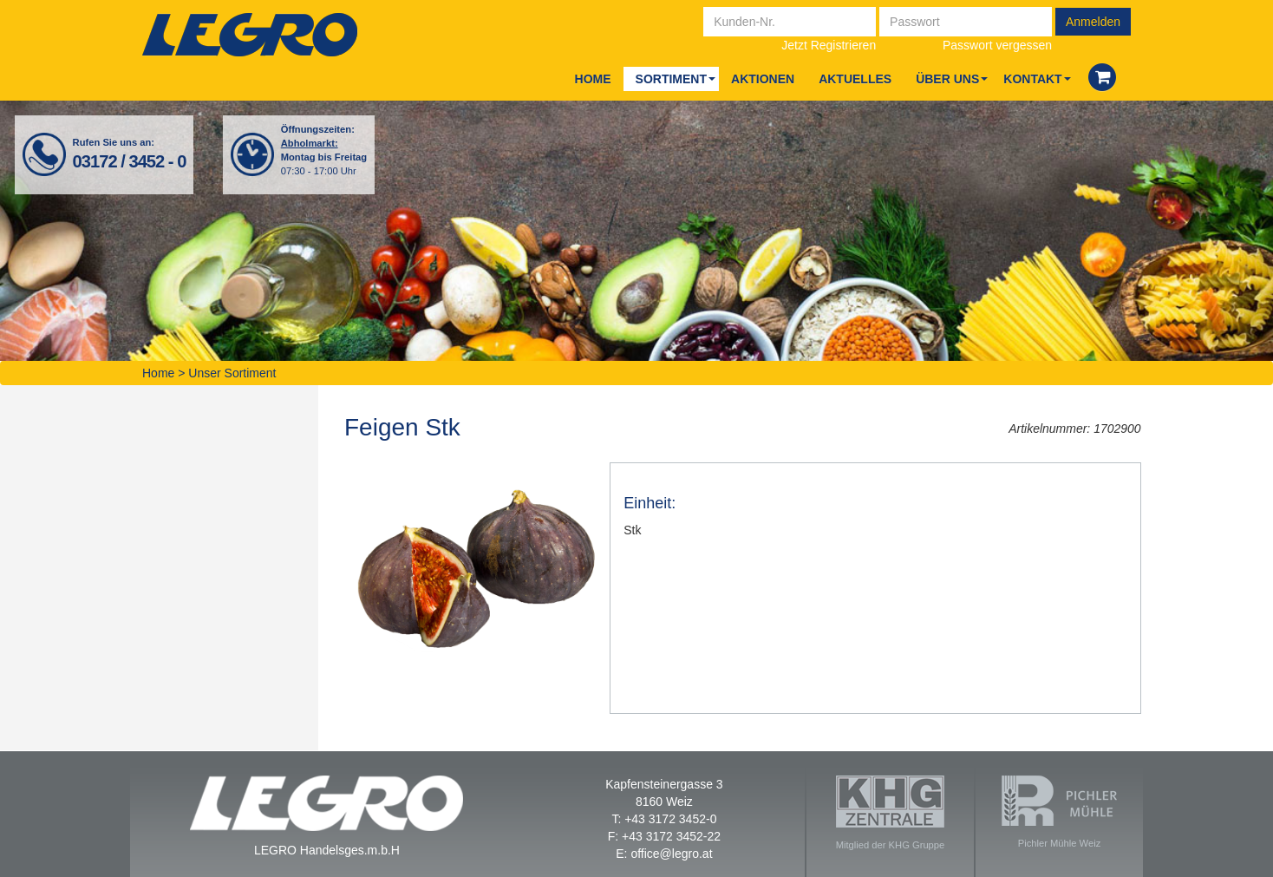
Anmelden (1093, 22)
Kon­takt (1032, 79)
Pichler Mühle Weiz (1059, 812)
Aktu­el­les (855, 79)
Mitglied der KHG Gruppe (890, 813)
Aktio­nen (762, 79)
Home (593, 79)
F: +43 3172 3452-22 (664, 836)
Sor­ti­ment (671, 79)
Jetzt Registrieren (828, 45)
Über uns (947, 79)
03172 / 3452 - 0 (129, 161)
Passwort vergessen (997, 45)
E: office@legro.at (664, 854)
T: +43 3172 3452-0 (663, 819)
